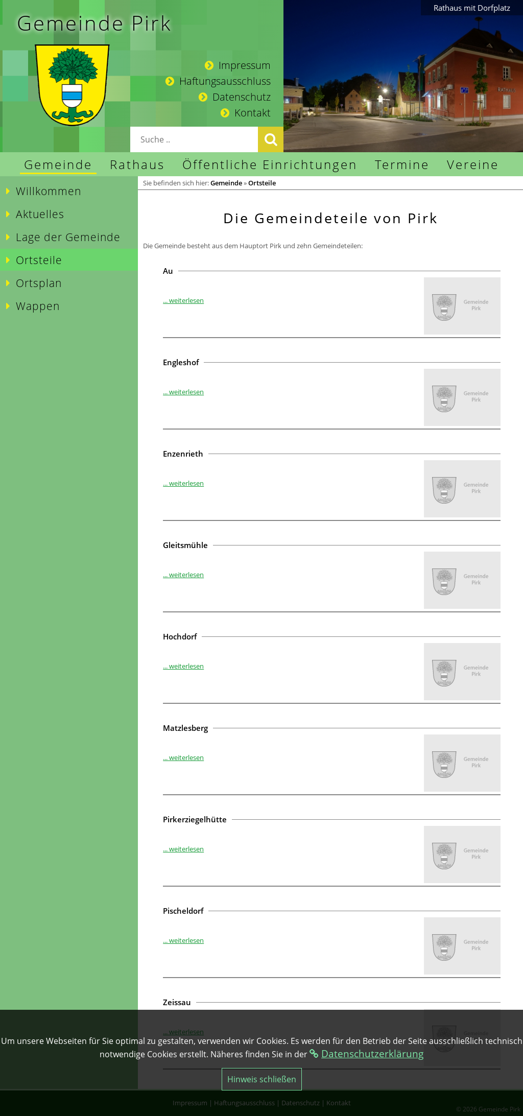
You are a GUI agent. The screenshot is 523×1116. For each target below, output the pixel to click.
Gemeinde (226, 182)
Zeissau (177, 1002)
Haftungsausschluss (218, 81)
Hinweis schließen (261, 1079)
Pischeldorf (183, 911)
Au (168, 271)
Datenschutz (235, 97)
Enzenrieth (183, 453)
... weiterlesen (183, 300)
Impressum (238, 65)
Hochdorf (180, 636)
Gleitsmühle (185, 545)
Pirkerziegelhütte (195, 819)
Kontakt (246, 113)
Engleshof (181, 362)
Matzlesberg (185, 728)
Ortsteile (262, 182)
